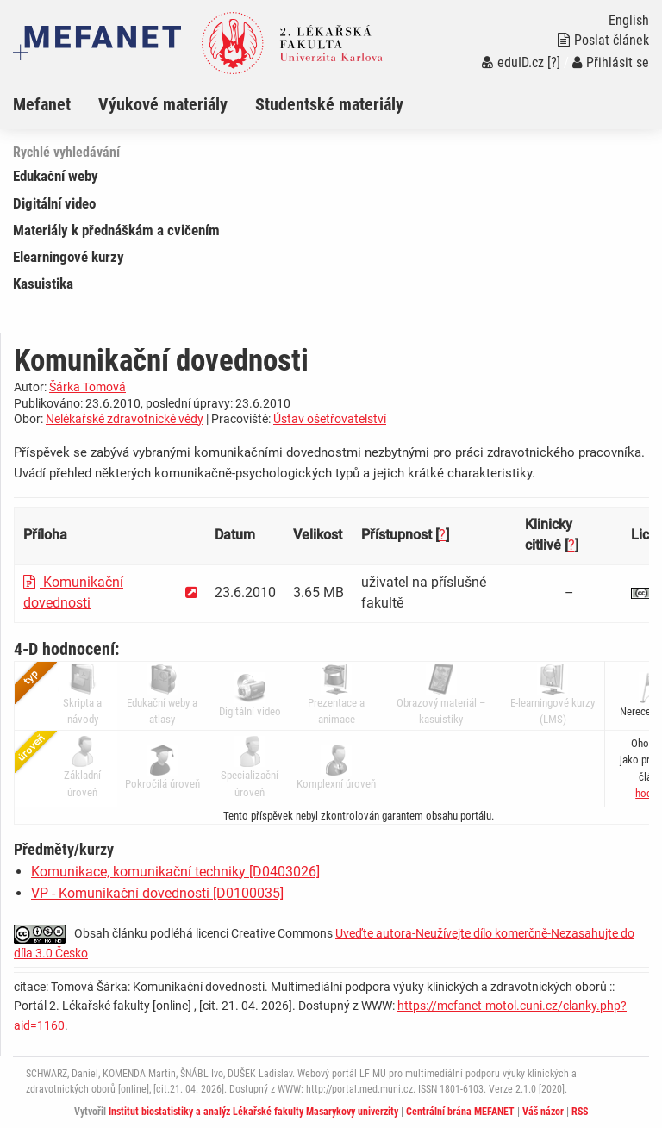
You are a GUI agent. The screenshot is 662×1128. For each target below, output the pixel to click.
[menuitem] (55, 104)
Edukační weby (55, 175)
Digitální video (54, 203)
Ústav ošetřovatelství (329, 419)
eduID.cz (513, 62)
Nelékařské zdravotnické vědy (124, 419)
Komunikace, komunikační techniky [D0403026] (175, 871)
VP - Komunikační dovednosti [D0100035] (157, 893)
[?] (553, 62)
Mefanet (42, 104)
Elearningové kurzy (68, 256)
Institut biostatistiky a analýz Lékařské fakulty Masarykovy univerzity (253, 1112)
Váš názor (543, 1112)
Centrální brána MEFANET (460, 1112)
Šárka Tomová (87, 387)
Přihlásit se (610, 62)
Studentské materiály (329, 104)
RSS (579, 1112)
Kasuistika (43, 283)
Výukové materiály (163, 104)
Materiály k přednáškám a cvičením (116, 230)
